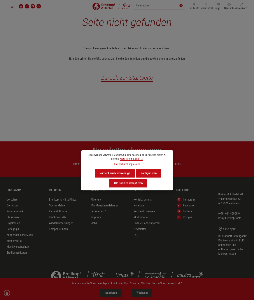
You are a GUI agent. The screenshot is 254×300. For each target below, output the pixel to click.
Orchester (12, 205)
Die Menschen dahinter (104, 205)
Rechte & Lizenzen (144, 211)
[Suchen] (181, 5)
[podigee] (38, 6)
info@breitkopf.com (229, 218)
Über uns (96, 199)
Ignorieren (111, 292)
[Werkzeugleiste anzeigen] (7, 293)
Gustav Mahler (57, 205)
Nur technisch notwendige (114, 173)
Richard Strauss (58, 211)
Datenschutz (120, 164)
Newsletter (140, 229)
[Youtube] (33, 6)
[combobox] (155, 5)
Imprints (96, 217)
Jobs (94, 223)
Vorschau (12, 199)
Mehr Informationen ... (131, 158)
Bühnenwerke (14, 241)
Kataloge (139, 205)
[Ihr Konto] (194, 6)
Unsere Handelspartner (147, 223)
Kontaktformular (143, 199)
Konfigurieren (149, 173)
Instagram (186, 199)
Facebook (185, 205)
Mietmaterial (141, 217)
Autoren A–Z (98, 211)
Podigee (184, 217)
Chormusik (13, 217)
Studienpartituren (17, 252)
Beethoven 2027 (58, 217)
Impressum (134, 164)
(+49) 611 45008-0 (229, 213)
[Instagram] (21, 6)
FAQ (136, 235)
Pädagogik (13, 229)
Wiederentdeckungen (61, 223)
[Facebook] (27, 6)
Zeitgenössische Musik (20, 235)
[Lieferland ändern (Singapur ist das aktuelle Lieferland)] (218, 6)
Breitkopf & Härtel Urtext (63, 199)
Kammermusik (15, 211)
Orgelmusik (13, 223)
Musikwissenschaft (18, 246)
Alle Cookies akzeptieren (128, 183)
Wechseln (142, 292)
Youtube (184, 211)
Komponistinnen (58, 229)
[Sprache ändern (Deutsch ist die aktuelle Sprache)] (229, 6)
